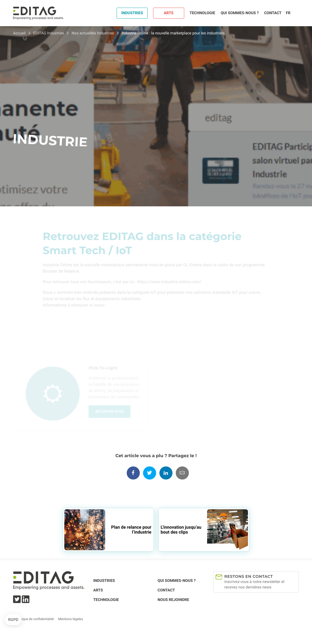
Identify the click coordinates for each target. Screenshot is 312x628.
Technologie (202, 13)
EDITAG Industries (48, 33)
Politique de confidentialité (34, 619)
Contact (272, 13)
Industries (132, 13)
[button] (13, 620)
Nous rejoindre (173, 600)
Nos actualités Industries (93, 33)
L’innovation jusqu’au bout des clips (181, 530)
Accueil (19, 33)
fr (288, 13)
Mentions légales (70, 619)
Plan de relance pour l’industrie (131, 530)
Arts (168, 13)
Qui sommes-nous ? (240, 13)
